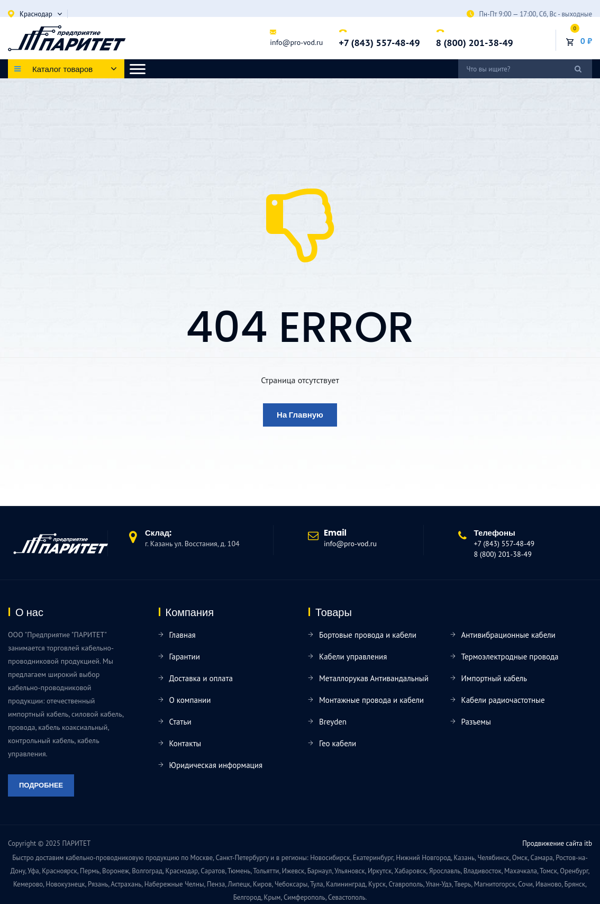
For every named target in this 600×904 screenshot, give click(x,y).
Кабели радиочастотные (503, 700)
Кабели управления (353, 657)
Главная (182, 635)
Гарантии (184, 657)
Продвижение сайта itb (557, 843)
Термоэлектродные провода (510, 657)
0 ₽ (586, 40)
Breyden (333, 722)
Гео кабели (337, 743)
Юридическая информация (216, 765)
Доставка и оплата (201, 678)
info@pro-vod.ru (296, 42)
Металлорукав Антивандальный (374, 678)
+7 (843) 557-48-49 (379, 43)
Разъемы (476, 722)
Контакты (185, 743)
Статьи (180, 722)
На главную (300, 414)
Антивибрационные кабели (508, 635)
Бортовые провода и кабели (367, 635)
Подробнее (41, 785)
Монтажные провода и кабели (371, 700)
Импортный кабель (494, 678)
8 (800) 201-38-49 (474, 43)
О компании (190, 700)
